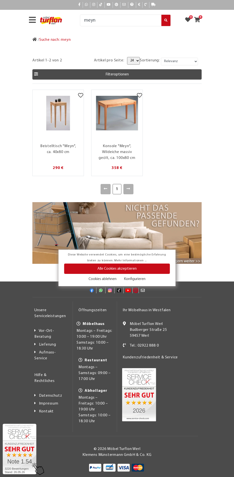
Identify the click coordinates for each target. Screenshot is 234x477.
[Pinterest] (116, 4)
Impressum (48, 404)
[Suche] (120, 20)
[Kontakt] (146, 4)
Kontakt (46, 411)
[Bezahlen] (139, 4)
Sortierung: (150, 60)
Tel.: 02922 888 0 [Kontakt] (144, 346)
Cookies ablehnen (103, 279)
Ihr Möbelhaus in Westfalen (147, 310)
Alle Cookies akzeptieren (117, 269)
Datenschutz (50, 396)
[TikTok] (100, 4)
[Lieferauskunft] (153, 4)
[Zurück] (106, 189)
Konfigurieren (134, 279)
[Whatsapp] (86, 4)
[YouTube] (109, 4)
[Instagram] (93, 4)
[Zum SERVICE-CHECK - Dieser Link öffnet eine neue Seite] (19, 449)
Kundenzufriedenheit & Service (150, 357)
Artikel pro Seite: (109, 60)
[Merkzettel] (80, 96)
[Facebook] (79, 4)
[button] (117, 74)
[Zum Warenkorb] (198, 20)
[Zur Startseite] (34, 40)
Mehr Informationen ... (130, 260)
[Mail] (124, 4)
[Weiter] (128, 189)
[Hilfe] (132, 4)
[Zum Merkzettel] (189, 20)
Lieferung (47, 345)
